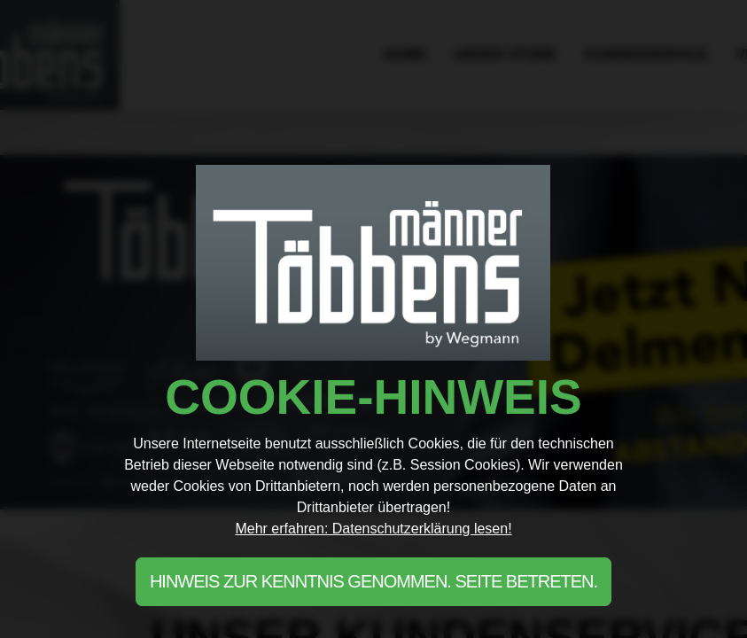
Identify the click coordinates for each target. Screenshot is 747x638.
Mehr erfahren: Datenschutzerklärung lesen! (373, 528)
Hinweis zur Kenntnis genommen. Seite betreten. (373, 581)
